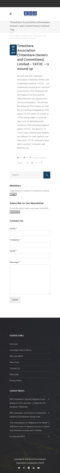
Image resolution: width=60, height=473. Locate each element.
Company (15, 240)
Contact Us (15, 368)
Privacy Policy (15, 380)
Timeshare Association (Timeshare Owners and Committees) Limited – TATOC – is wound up (33, 57)
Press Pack (14, 362)
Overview (14, 344)
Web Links (14, 374)
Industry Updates (40, 157)
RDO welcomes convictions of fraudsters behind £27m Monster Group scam (28, 414)
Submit (15, 300)
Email (13, 251)
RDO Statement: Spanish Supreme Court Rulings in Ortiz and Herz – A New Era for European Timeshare (28, 403)
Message (15, 262)
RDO (11, 33)
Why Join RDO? (16, 356)
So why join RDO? (17, 436)
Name (13, 228)
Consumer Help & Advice (21, 350)
